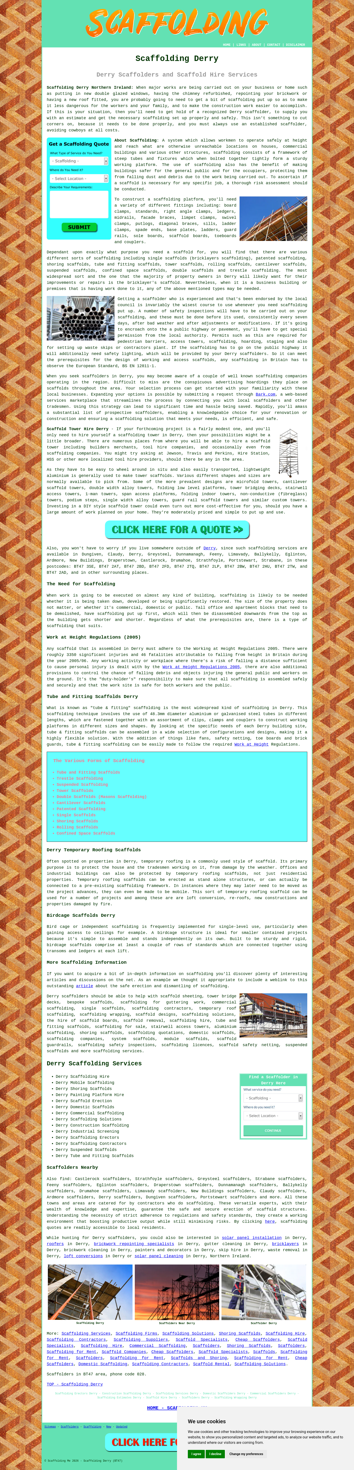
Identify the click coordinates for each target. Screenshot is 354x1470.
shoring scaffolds (68, 264)
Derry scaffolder (249, 112)
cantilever (267, 264)
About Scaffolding (135, 140)
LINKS (241, 45)
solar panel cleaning (159, 1256)
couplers (134, 242)
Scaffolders (206, 1346)
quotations (170, 1033)
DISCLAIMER (295, 45)
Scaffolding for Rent (71, 1352)
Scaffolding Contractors (76, 1339)
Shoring (79, 1089)
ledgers (225, 211)
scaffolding (156, 118)
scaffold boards (188, 236)
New (108, 1426)
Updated (121, 1426)
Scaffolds (264, 1352)
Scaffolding (92, 1426)
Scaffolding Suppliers (141, 1339)
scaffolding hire (190, 1020)
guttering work (185, 1002)
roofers (55, 1244)
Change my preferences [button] (246, 1454)
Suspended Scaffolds (93, 1150)
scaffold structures (281, 1209)
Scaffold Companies (124, 1352)
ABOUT (256, 45)
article (84, 986)
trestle (238, 270)
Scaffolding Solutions (188, 1333)
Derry (209, 548)
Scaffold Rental (211, 1364)
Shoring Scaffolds (240, 1333)
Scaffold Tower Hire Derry (78, 429)
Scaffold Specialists (202, 1339)
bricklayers (285, 1244)
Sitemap (50, 1426)
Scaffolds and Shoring (199, 1358)
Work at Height (252, 744)
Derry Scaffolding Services (94, 1063)
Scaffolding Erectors (94, 1137)
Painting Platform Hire (97, 1095)
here (270, 1221)
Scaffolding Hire (285, 1333)
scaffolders (148, 413)
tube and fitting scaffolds (127, 264)
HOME (227, 45)
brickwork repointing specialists (134, 1244)
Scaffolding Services (86, 1333)
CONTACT (273, 45)
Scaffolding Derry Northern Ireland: (90, 87)
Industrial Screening (94, 1131)
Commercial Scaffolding (158, 1346)
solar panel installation (252, 1238)
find (64, 1179)
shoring (88, 1033)
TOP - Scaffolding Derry (75, 1384)
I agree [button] (196, 1454)
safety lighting (122, 354)
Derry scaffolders (246, 354)
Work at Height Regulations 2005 (201, 667)
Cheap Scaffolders (257, 1339)
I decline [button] (215, 1454)
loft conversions (83, 1256)
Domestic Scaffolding (102, 1364)
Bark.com (265, 394)
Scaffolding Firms (136, 1333)
